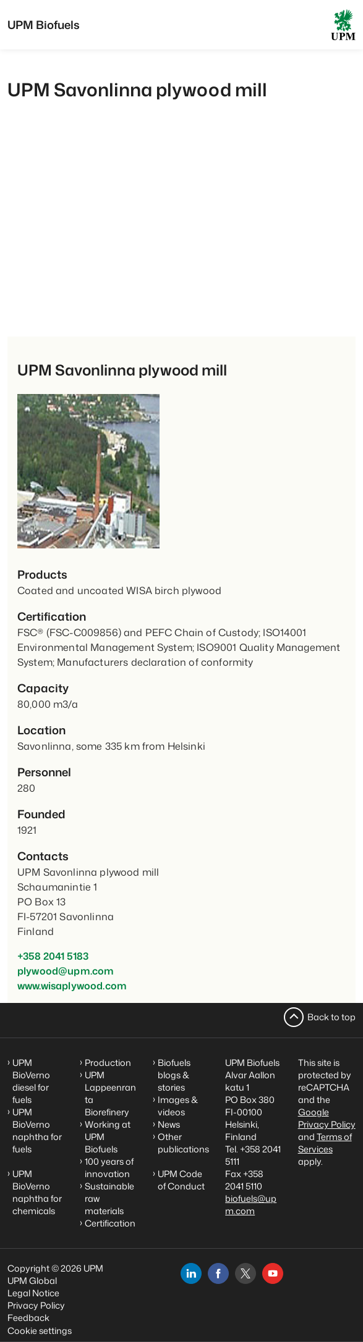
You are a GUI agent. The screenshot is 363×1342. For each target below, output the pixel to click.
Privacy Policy (36, 1305)
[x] (245, 1273)
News (169, 1124)
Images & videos (178, 1105)
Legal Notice (33, 1292)
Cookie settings (39, 1330)
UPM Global (32, 1280)
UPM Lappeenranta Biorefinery (110, 1093)
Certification (110, 1223)
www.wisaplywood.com (72, 985)
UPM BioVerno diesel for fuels (31, 1081)
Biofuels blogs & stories (174, 1075)
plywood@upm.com (65, 971)
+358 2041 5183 (52, 956)
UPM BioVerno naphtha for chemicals (37, 1192)
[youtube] (272, 1273)
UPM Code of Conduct (181, 1180)
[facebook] (218, 1273)
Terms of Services (325, 1142)
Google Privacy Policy (327, 1118)
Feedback (28, 1317)
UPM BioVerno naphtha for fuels (37, 1130)
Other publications (183, 1142)
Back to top (331, 1016)
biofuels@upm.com (250, 1204)
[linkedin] (191, 1273)
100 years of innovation (109, 1167)
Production (108, 1062)
